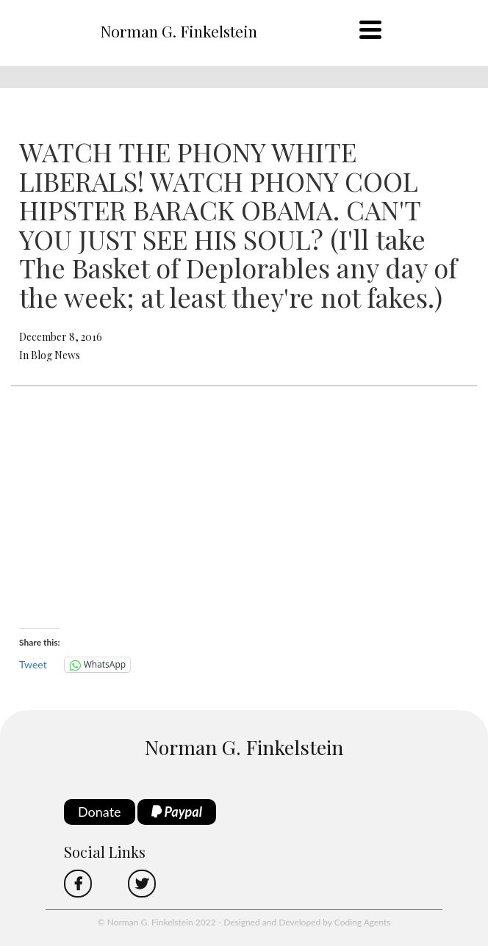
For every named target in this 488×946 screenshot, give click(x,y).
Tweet (33, 664)
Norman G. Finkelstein (178, 31)
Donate (99, 812)
